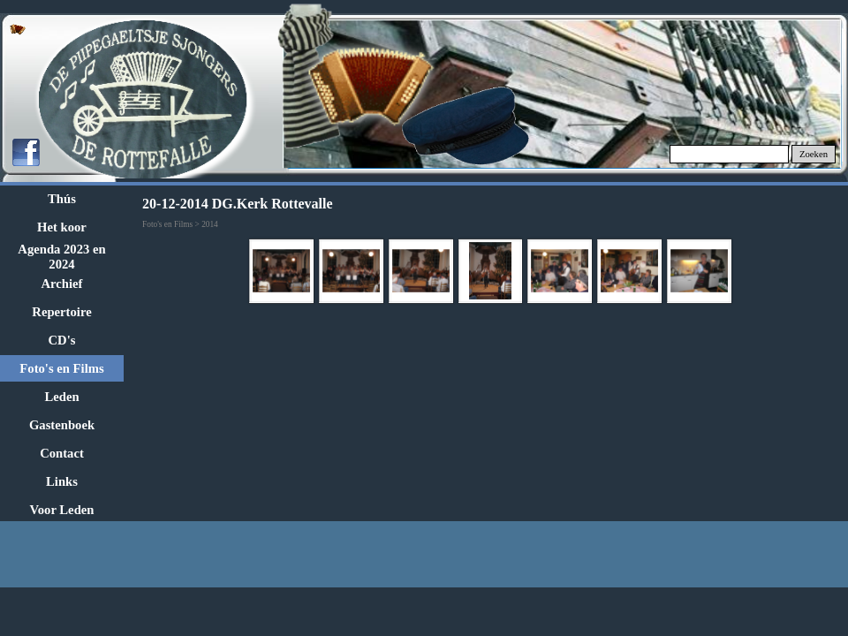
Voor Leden (62, 510)
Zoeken (813, 154)
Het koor (62, 227)
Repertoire (61, 312)
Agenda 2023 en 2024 (61, 256)
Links (62, 481)
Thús (62, 199)
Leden (61, 397)
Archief (62, 283)
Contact (62, 453)
